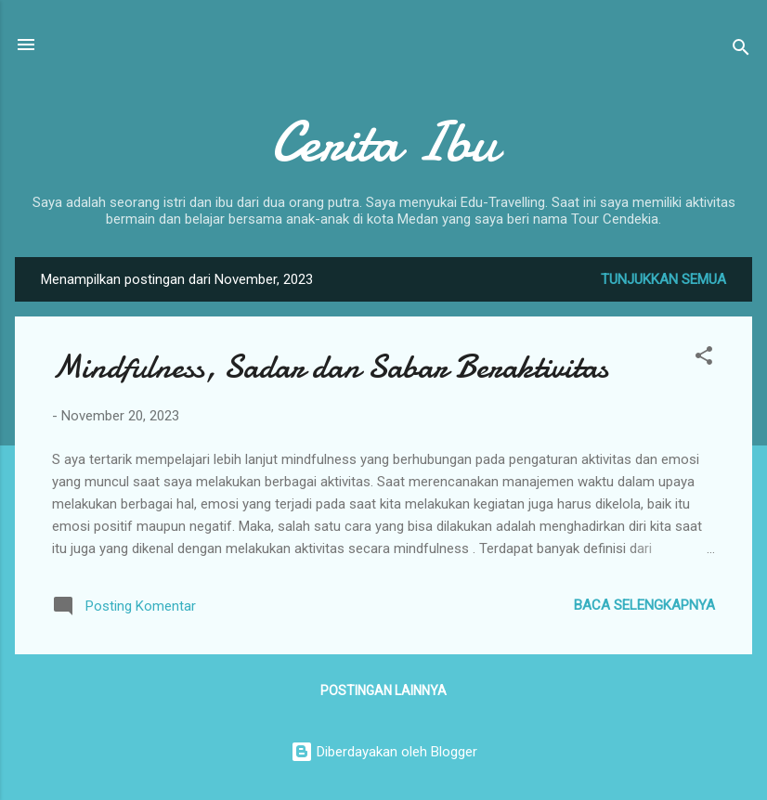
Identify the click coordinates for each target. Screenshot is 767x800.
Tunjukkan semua (663, 279)
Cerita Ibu (384, 142)
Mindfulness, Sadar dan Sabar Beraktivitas (330, 367)
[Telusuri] (741, 50)
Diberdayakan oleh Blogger (384, 751)
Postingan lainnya (383, 690)
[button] (704, 358)
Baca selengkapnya (644, 605)
